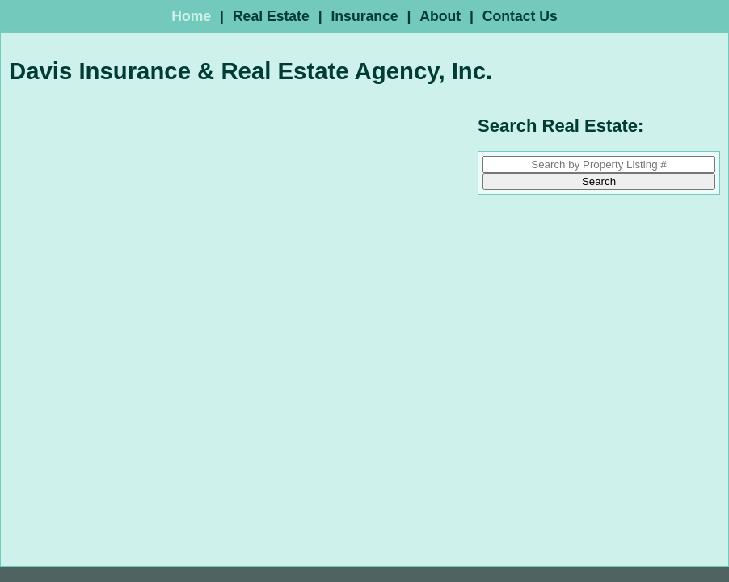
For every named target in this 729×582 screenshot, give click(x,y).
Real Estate (271, 16)
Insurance (364, 16)
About (440, 16)
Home (191, 16)
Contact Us (520, 16)
